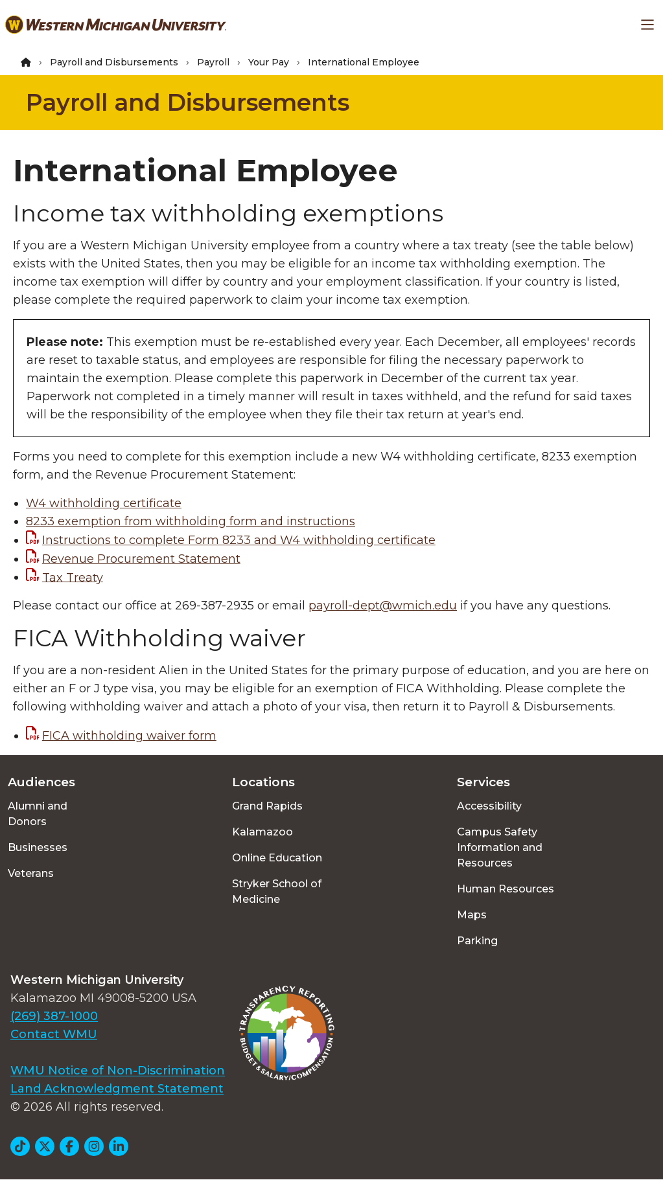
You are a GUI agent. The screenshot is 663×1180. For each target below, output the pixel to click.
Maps (472, 915)
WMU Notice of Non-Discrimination (117, 1070)
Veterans (31, 873)
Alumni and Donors (37, 814)
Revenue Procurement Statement (141, 559)
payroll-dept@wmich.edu (382, 605)
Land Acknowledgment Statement (117, 1089)
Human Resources (505, 889)
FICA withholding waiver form (129, 736)
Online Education (277, 858)
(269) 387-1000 (54, 1016)
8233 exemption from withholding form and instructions (190, 521)
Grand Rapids (267, 806)
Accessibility (489, 806)
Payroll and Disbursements (114, 62)
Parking (477, 941)
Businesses (37, 847)
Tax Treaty (72, 577)
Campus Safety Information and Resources (499, 847)
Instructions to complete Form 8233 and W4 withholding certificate (239, 540)
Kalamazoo (262, 832)
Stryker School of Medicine (276, 891)
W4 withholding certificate (103, 503)
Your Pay (268, 62)
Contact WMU (53, 1034)
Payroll (213, 62)
